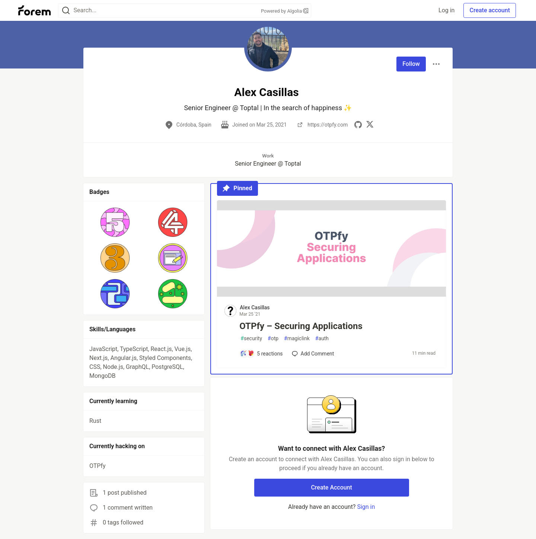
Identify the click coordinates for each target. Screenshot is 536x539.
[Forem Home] (34, 10)
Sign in (366, 506)
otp (273, 338)
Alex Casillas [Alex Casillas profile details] (254, 307)
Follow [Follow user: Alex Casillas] (411, 63)
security (251, 338)
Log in (446, 10)
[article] (331, 294)
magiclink (297, 338)
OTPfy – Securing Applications (300, 326)
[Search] (65, 10)
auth (322, 338)
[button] (115, 222)
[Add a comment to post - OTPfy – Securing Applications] (261, 353)
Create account (489, 10)
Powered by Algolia (285, 11)
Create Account (331, 487)
